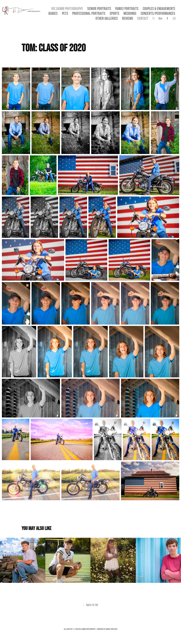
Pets (65, 13)
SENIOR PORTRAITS (99, 8)
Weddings (129, 13)
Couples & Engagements (159, 8)
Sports (114, 13)
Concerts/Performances (158, 13)
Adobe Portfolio (111, 629)
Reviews (127, 18)
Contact (142, 18)
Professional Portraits (88, 13)
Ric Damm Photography (67, 8)
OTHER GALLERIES (106, 18)
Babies (53, 13)
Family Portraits (126, 8)
